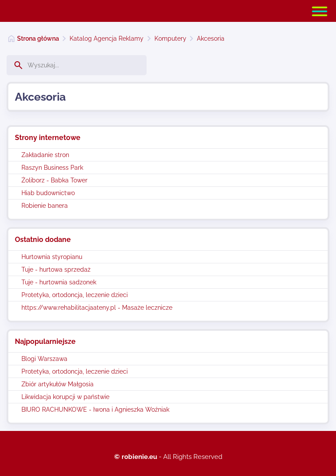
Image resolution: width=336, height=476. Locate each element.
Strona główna (38, 38)
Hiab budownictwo (48, 192)
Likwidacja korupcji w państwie (65, 396)
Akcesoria (210, 38)
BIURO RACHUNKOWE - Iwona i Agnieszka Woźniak (95, 409)
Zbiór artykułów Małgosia (57, 384)
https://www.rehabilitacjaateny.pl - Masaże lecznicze (96, 307)
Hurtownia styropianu (51, 256)
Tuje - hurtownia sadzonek (58, 282)
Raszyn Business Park (52, 167)
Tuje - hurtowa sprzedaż (56, 269)
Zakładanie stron (45, 154)
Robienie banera (44, 205)
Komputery (170, 38)
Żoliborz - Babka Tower (54, 180)
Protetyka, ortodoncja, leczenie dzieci (74, 294)
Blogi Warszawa (44, 358)
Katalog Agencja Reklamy (107, 38)
